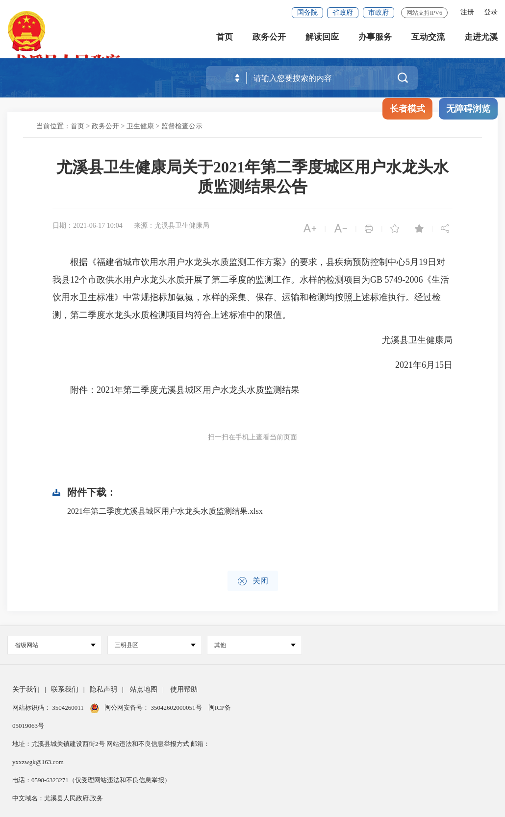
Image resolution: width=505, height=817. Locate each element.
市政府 (378, 12)
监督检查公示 (181, 126)
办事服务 (375, 39)
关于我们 (26, 689)
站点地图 (143, 689)
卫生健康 (140, 126)
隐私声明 (103, 689)
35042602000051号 (177, 707)
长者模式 (407, 109)
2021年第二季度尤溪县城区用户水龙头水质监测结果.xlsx (165, 511)
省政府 (342, 12)
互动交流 (428, 39)
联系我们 (64, 689)
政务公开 (269, 39)
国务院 (307, 12)
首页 (224, 39)
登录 (491, 12)
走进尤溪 (481, 39)
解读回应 (322, 39)
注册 (467, 12)
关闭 (252, 581)
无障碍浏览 (468, 109)
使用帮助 (184, 689)
